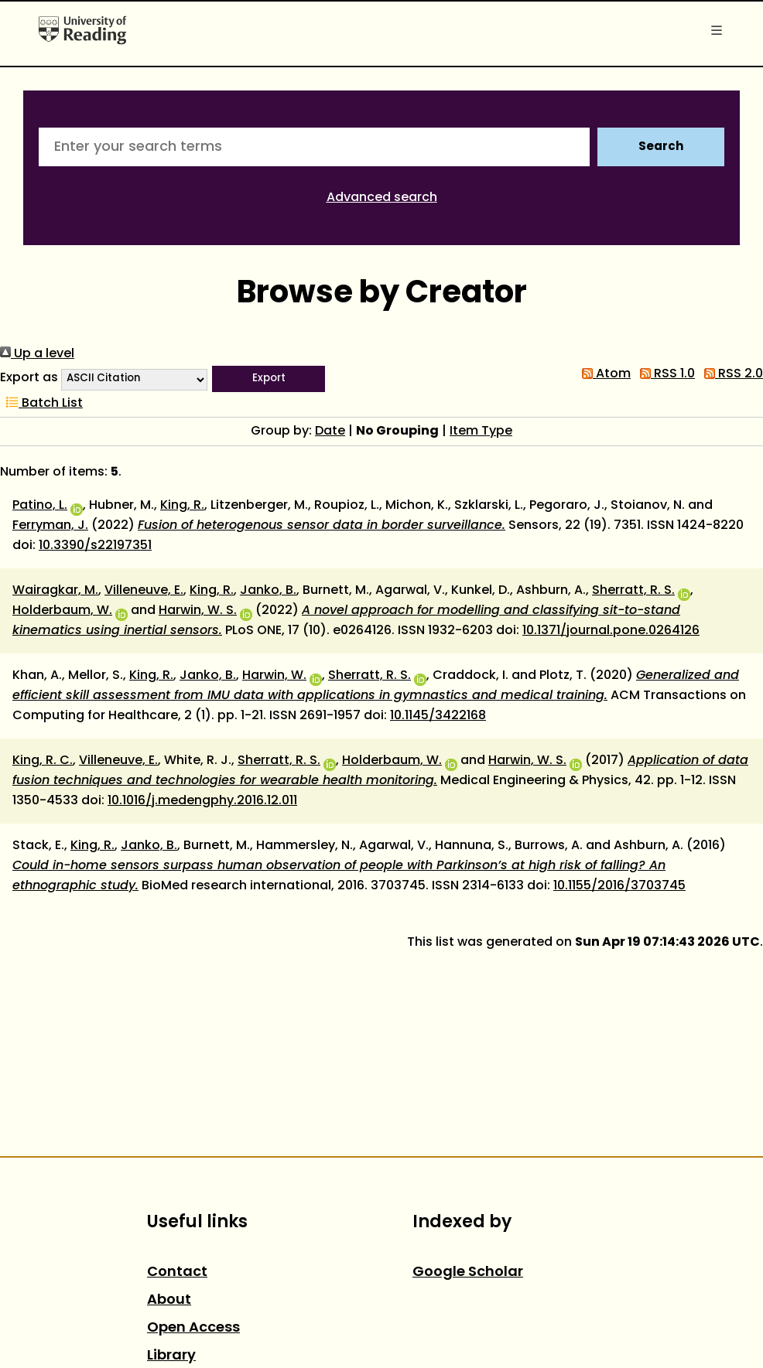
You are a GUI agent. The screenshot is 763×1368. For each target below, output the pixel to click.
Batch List (41, 404)
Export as (29, 378)
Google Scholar (467, 1272)
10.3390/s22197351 (95, 546)
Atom (603, 374)
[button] (268, 379)
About (169, 1300)
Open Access (193, 1328)
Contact (177, 1272)
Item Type (481, 431)
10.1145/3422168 (438, 716)
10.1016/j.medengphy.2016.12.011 (202, 801)
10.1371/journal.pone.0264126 (611, 631)
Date (330, 431)
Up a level (37, 354)
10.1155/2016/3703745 (619, 886)
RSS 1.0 (664, 374)
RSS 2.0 (730, 374)
